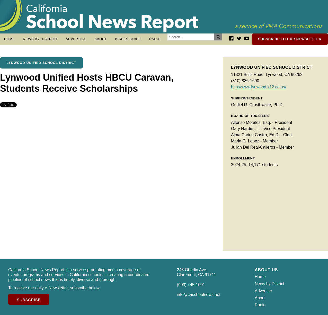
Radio (155, 39)
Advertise (76, 39)
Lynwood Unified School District (41, 63)
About (100, 39)
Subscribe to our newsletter (289, 39)
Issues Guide (128, 39)
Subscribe (29, 300)
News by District (40, 39)
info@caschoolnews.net (198, 294)
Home (9, 39)
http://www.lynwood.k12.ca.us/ (258, 87)
